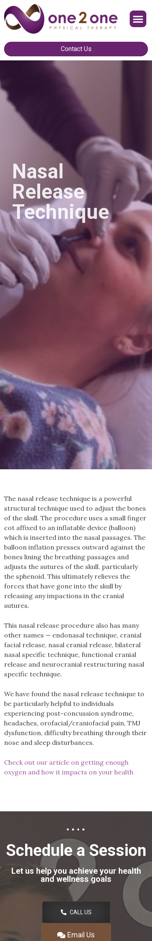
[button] (138, 18)
